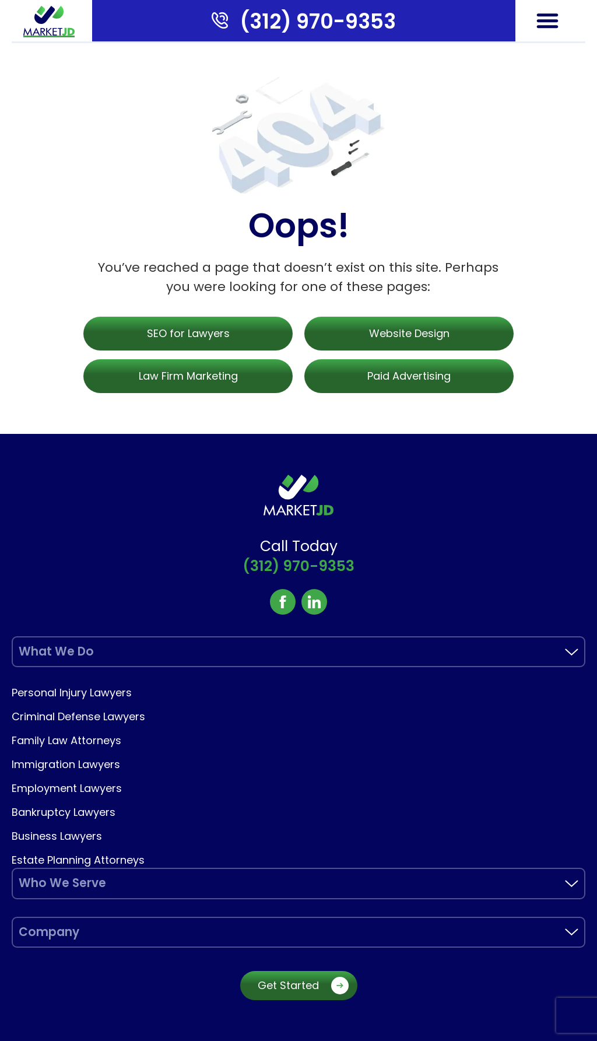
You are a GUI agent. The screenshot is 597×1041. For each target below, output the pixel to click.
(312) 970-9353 (318, 21)
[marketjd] (49, 21)
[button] (547, 20)
